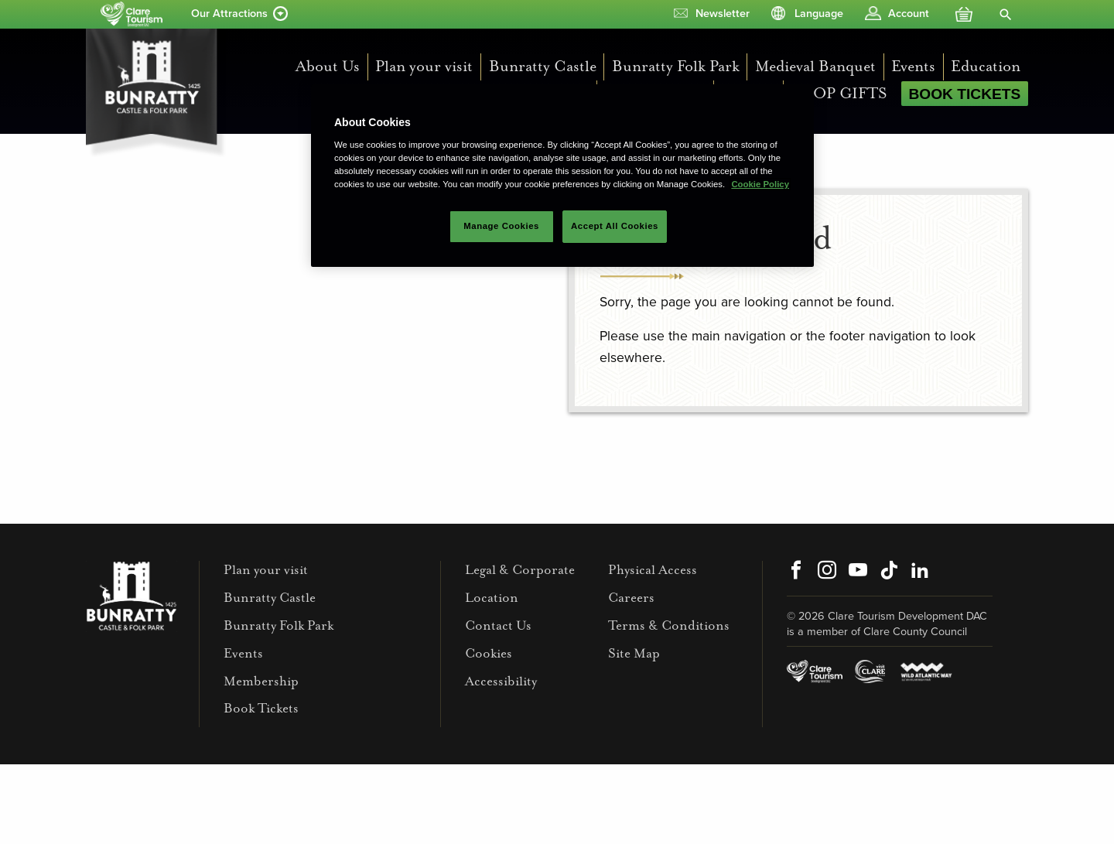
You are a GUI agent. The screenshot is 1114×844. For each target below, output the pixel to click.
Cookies (488, 653)
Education (985, 66)
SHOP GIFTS (839, 93)
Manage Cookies (501, 226)
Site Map (634, 653)
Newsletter (722, 13)
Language (818, 13)
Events (913, 66)
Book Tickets (964, 94)
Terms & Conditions (669, 625)
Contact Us (498, 625)
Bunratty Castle (542, 66)
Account (908, 13)
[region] (562, 175)
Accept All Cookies (614, 226)
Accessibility (501, 681)
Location (491, 597)
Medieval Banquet (815, 66)
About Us (328, 66)
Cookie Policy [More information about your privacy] (760, 184)
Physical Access (652, 570)
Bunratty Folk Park (676, 66)
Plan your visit (424, 66)
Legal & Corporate (520, 570)
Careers (631, 597)
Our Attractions (229, 13)
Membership (261, 681)
